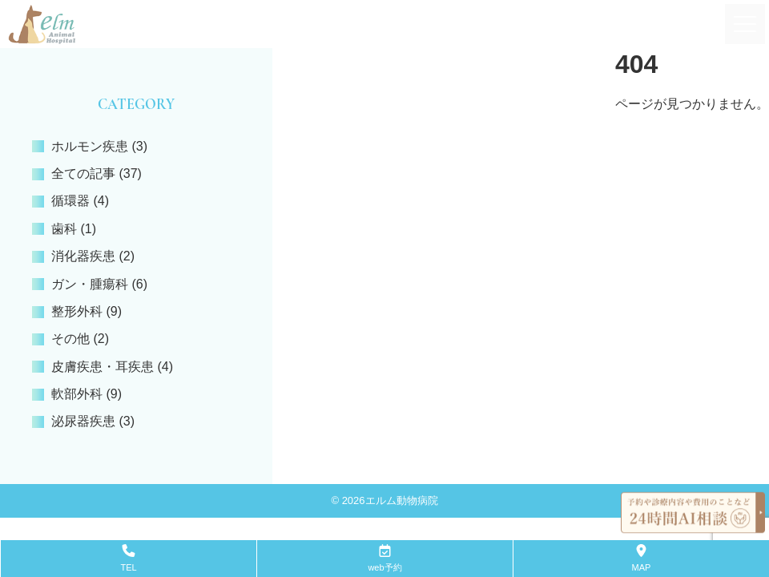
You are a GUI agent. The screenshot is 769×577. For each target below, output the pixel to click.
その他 (70, 338)
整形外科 (77, 311)
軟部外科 (77, 394)
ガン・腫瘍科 (89, 284)
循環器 (70, 201)
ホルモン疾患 (89, 146)
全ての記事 (83, 173)
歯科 (64, 229)
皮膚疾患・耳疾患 (102, 366)
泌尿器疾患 (83, 421)
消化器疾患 (83, 256)
